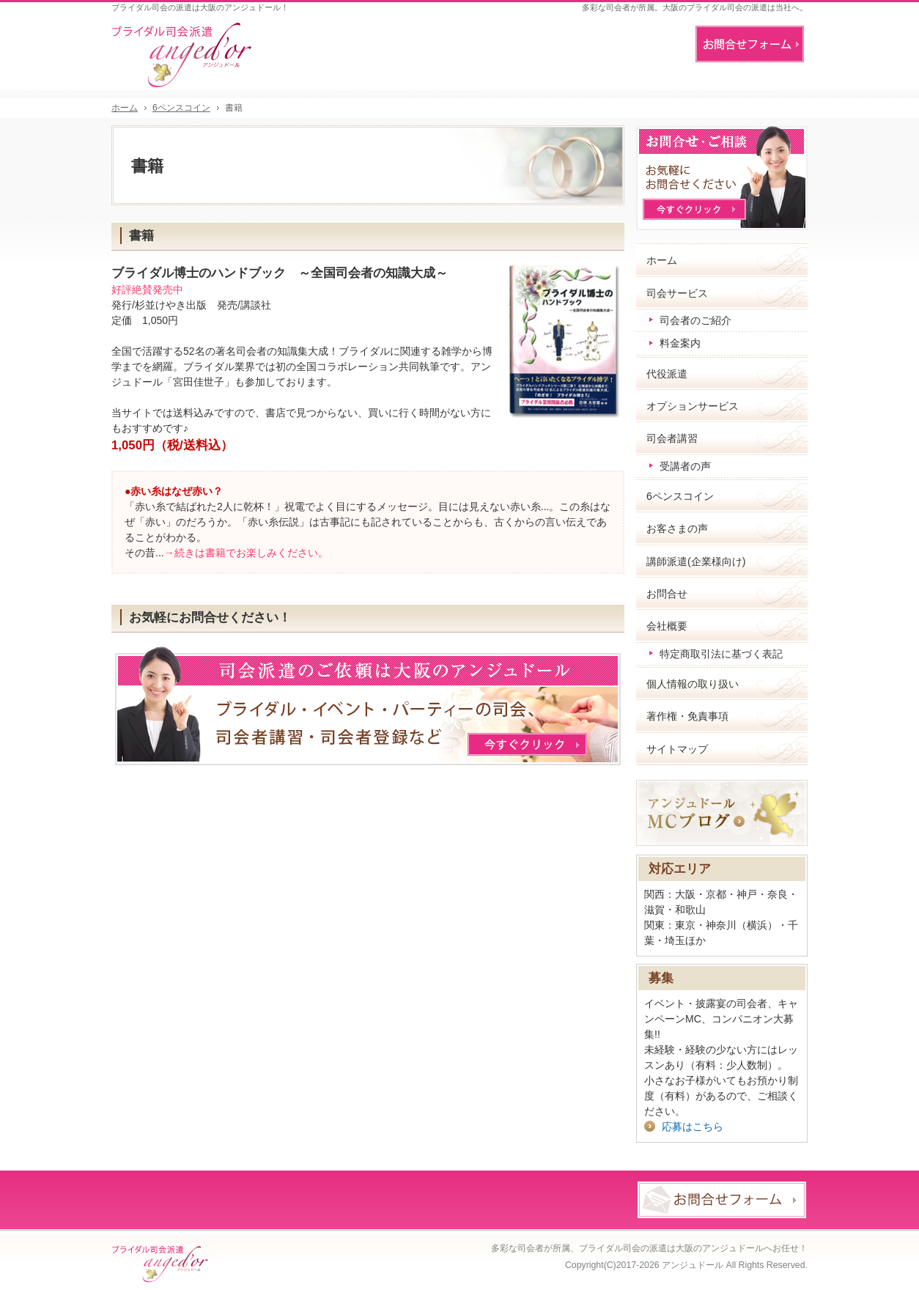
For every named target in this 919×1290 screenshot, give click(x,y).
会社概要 (666, 626)
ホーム (661, 260)
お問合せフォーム (749, 44)
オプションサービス (692, 406)
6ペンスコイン (680, 496)
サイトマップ (677, 749)
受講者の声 (685, 466)
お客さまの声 (677, 528)
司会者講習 (672, 438)
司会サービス (677, 293)
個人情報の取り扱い (692, 684)
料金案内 (680, 343)
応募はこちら (692, 1126)
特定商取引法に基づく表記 (721, 654)
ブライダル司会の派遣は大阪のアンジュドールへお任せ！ (693, 1248)
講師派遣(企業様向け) (695, 561)
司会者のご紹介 (695, 320)
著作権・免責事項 (687, 716)
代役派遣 (666, 374)
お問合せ (666, 594)
